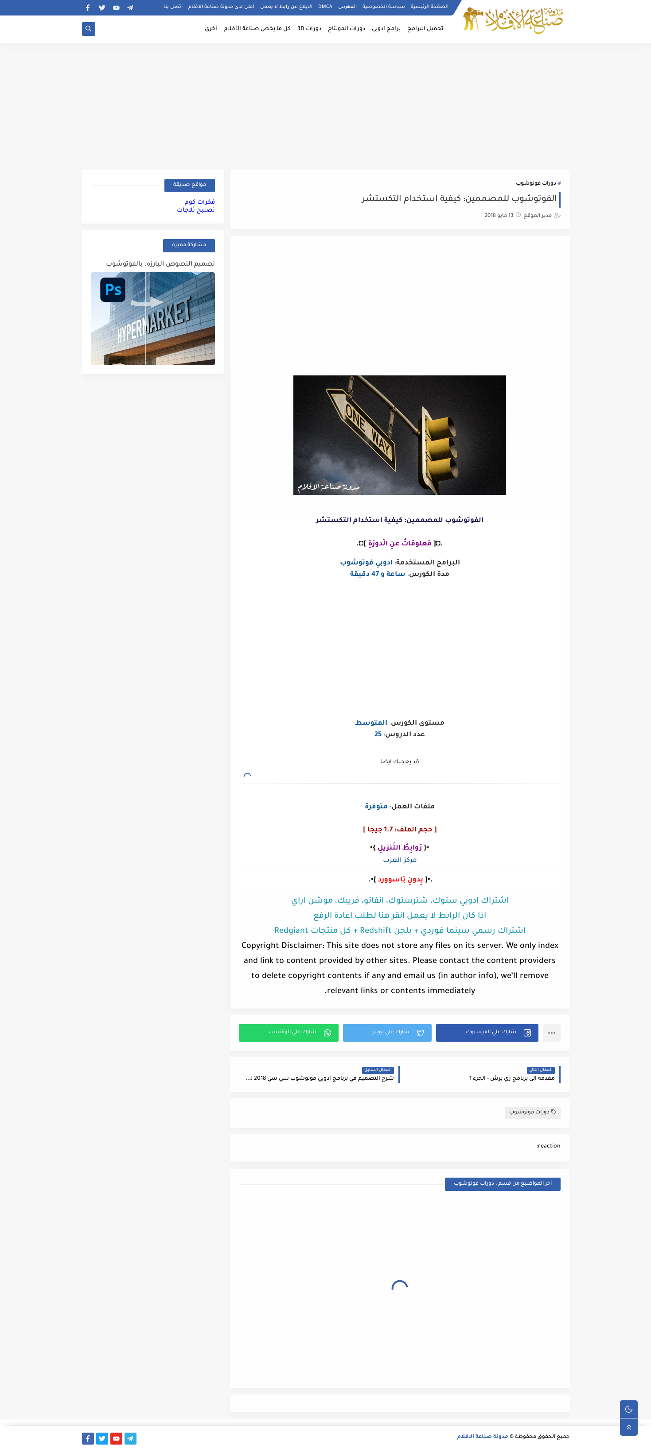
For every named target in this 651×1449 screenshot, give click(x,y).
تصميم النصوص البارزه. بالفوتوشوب (160, 264)
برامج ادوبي (386, 29)
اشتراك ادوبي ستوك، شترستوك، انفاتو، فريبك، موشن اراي (400, 901)
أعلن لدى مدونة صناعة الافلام (221, 7)
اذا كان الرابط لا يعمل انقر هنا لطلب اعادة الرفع (399, 916)
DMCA (325, 7)
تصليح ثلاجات (196, 210)
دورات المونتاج (346, 29)
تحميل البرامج (425, 29)
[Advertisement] (326, 105)
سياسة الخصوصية (384, 7)
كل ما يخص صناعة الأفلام (257, 29)
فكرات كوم (200, 202)
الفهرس (347, 7)
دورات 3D (309, 29)
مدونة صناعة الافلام (482, 1437)
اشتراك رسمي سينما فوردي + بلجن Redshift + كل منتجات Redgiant (400, 931)
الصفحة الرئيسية (429, 7)
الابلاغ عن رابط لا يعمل (286, 7)
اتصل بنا (173, 7)
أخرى (211, 29)
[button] (487, 1033)
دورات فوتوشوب (536, 184)
